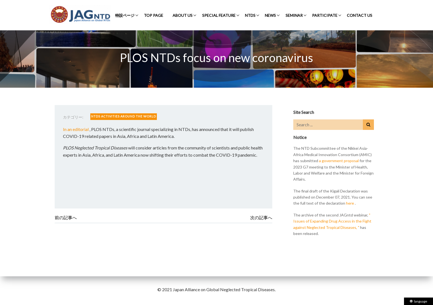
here (350, 203)
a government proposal (339, 160)
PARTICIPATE (324, 15)
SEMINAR (294, 15)
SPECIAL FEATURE (219, 15)
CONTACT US (359, 15)
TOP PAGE (153, 15)
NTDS (250, 15)
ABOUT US (182, 15)
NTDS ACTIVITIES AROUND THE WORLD (123, 116)
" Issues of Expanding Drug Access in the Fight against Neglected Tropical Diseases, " (332, 221)
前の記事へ (66, 217)
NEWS (270, 15)
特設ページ (124, 15)
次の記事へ (261, 217)
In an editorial (76, 129)
